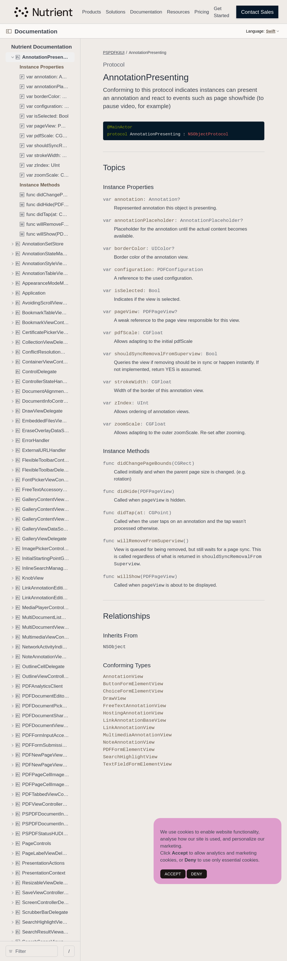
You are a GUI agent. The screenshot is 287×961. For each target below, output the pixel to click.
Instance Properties (160, 195)
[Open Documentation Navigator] (9, 31)
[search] (47, 951)
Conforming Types (158, 701)
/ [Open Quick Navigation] (100, 951)
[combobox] (49, 951)
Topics (146, 175)
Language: (255, 31)
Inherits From (152, 671)
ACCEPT (173, 874)
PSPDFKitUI (145, 52)
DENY (196, 874)
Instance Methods (158, 487)
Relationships (158, 652)
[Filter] (49, 951)
